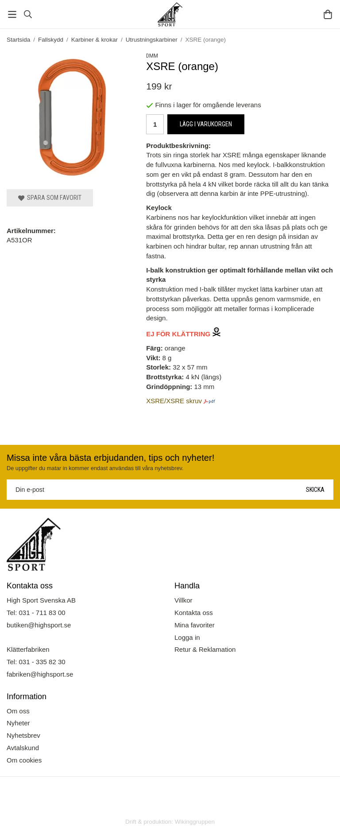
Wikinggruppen (195, 821)
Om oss (18, 711)
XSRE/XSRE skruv (174, 401)
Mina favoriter (194, 625)
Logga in (187, 637)
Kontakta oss (193, 612)
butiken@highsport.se (39, 625)
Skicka (315, 489)
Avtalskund (23, 747)
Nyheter (18, 723)
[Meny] (12, 14)
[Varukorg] (328, 14)
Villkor (183, 600)
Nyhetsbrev (23, 735)
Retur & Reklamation (205, 649)
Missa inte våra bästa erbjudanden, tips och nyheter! (110, 458)
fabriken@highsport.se (40, 674)
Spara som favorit (49, 197)
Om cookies (24, 760)
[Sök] (27, 14)
